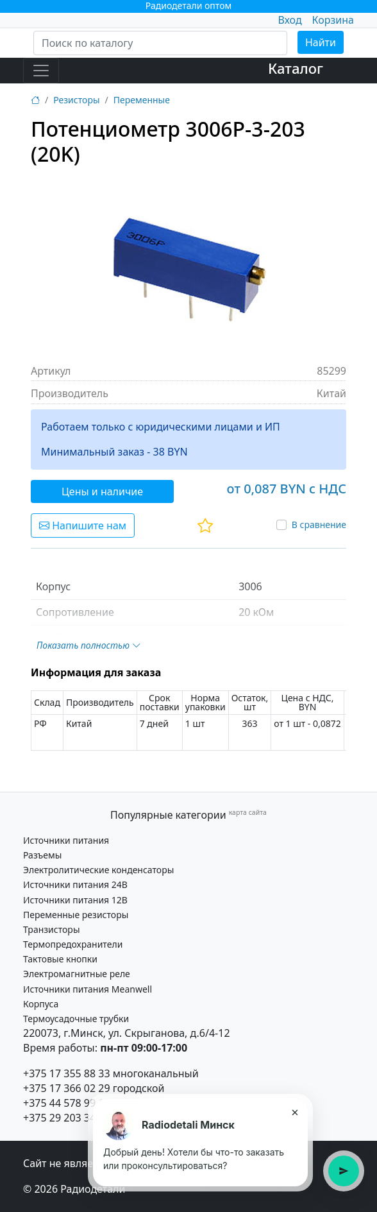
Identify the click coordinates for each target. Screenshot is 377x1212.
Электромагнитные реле (76, 974)
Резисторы (76, 100)
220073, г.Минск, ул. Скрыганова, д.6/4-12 (126, 1033)
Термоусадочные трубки (76, 1018)
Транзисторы (51, 929)
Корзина (333, 20)
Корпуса (40, 1004)
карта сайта (248, 812)
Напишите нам (82, 525)
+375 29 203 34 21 (66, 1118)
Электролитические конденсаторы (98, 870)
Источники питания (66, 840)
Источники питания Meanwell (87, 989)
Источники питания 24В (75, 884)
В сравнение (319, 524)
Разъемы (42, 855)
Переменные (141, 100)
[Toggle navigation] (41, 70)
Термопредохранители (72, 944)
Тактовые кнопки (60, 959)
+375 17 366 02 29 (66, 1088)
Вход (289, 20)
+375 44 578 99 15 (66, 1103)
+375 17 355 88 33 (66, 1073)
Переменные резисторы (75, 915)
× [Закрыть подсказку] (294, 1112)
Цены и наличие (102, 491)
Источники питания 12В (75, 900)
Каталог (295, 68)
